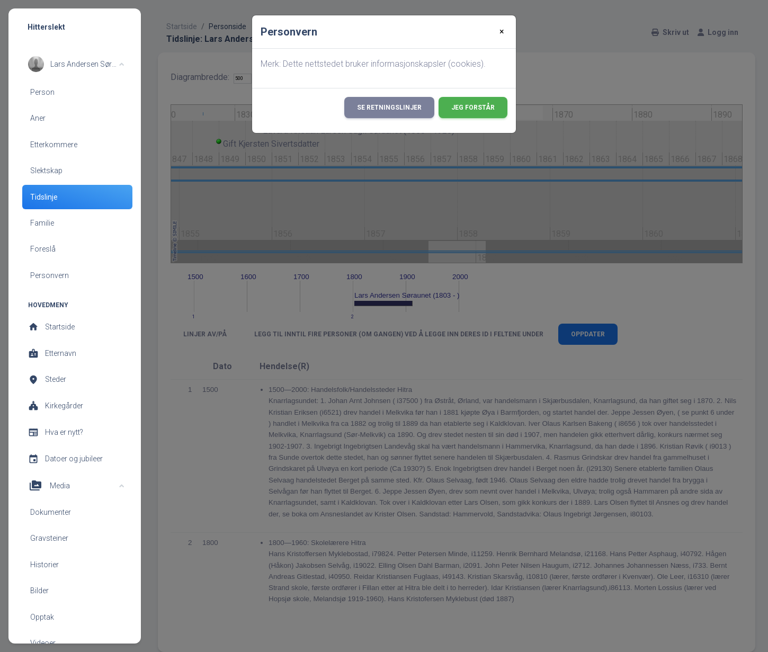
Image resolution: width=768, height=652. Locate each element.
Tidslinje (44, 197)
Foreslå (43, 249)
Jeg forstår (473, 107)
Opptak (42, 617)
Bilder (39, 590)
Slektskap (46, 170)
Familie (42, 223)
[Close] (501, 31)
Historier (44, 564)
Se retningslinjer (389, 107)
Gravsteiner (49, 538)
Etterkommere (53, 144)
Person (42, 92)
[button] (76, 64)
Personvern (49, 275)
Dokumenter (50, 512)
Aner (38, 118)
